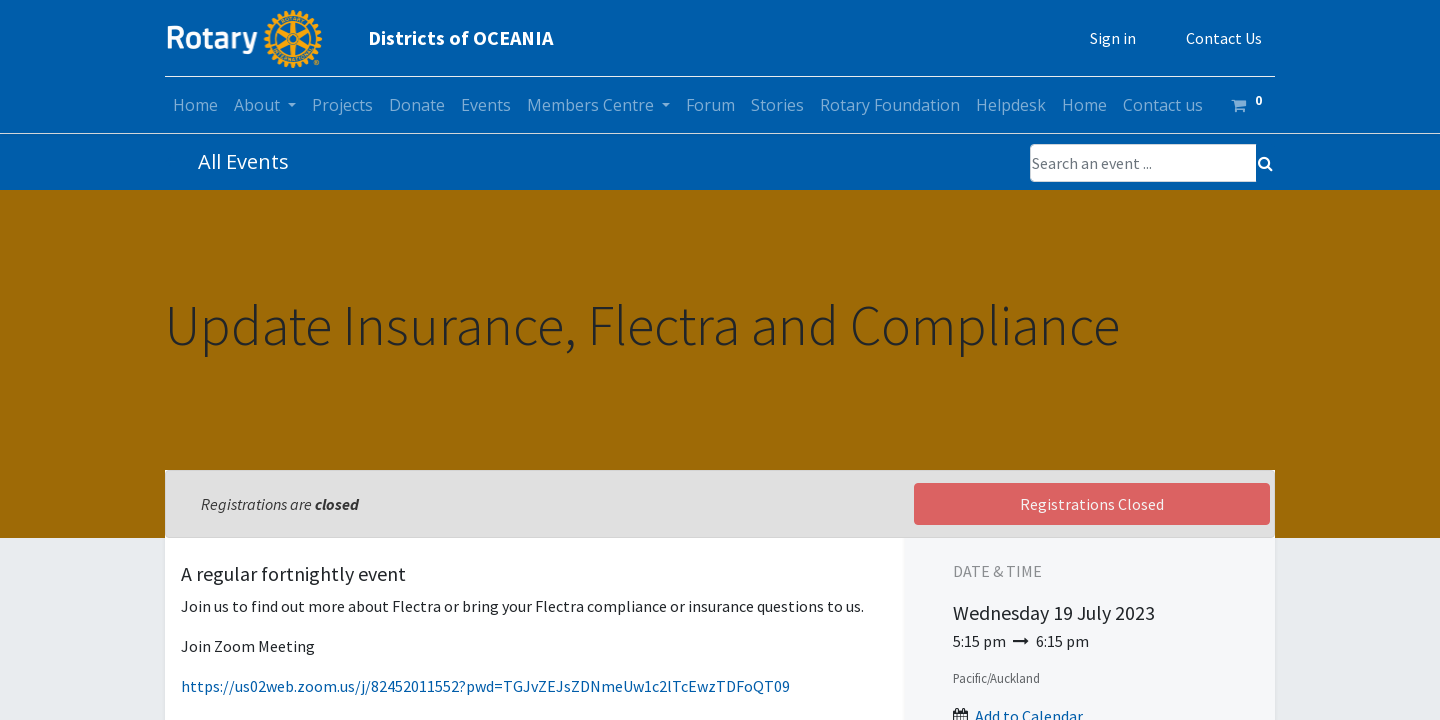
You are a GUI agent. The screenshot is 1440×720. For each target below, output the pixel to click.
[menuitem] (195, 105)
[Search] (1265, 163)
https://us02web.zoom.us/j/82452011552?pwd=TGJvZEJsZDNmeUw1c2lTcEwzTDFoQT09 (485, 686)
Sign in (1113, 38)
